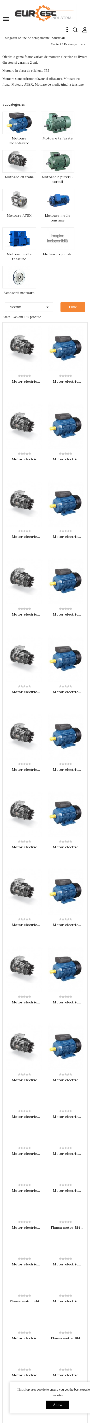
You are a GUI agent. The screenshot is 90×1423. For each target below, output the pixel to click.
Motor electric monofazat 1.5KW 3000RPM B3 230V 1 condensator (65, 806)
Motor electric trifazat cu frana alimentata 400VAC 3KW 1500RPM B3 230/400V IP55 (65, 1142)
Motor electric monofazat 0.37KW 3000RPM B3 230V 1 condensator (65, 536)
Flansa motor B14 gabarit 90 (65, 1216)
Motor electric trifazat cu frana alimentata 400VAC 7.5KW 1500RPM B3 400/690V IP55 (24, 1327)
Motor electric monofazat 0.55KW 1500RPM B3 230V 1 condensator (24, 1142)
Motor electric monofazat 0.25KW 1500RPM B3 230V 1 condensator (65, 1031)
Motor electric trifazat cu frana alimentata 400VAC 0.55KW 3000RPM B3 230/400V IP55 (24, 381)
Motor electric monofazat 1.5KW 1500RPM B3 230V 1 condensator (65, 1290)
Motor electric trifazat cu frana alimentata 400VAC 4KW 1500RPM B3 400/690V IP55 (24, 1216)
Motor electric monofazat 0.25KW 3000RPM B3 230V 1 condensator (65, 459)
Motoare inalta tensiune (19, 256)
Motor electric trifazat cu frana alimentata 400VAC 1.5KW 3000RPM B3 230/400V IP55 (24, 614)
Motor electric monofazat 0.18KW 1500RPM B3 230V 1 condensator (65, 994)
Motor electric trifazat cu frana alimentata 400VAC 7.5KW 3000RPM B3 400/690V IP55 (24, 921)
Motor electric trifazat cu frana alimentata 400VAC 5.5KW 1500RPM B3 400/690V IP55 (65, 1253)
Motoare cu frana (19, 177)
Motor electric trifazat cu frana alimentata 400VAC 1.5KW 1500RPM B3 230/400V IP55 (24, 1068)
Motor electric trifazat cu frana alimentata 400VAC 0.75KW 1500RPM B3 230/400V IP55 (24, 994)
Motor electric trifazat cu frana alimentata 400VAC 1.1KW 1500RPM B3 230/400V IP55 (24, 1031)
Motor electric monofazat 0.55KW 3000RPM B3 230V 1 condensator (65, 614)
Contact (56, 44)
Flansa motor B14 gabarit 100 (24, 1290)
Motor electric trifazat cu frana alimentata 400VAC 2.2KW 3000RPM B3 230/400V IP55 (24, 692)
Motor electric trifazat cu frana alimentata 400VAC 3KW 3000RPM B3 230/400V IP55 (24, 769)
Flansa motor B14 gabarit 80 (24, 1179)
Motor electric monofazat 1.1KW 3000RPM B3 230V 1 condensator (65, 769)
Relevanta (28, 306)
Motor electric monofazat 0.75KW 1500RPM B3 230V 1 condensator (65, 1179)
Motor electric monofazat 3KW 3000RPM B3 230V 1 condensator (65, 921)
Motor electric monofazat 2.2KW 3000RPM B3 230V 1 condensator (65, 884)
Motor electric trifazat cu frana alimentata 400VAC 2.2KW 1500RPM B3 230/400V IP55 (24, 1105)
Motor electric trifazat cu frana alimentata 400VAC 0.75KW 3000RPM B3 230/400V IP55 (24, 459)
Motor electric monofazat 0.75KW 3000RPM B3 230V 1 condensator (65, 692)
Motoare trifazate (57, 138)
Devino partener (74, 44)
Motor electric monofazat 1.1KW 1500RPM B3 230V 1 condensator (24, 1253)
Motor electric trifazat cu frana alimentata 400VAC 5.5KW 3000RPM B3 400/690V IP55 (24, 884)
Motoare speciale (57, 254)
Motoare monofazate (19, 140)
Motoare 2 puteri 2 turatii (57, 179)
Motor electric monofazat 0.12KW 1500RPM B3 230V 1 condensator (65, 958)
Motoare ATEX (19, 215)
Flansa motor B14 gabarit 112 (65, 1327)
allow (57, 1405)
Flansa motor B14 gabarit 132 (65, 1363)
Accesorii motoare (19, 293)
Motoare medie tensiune (58, 217)
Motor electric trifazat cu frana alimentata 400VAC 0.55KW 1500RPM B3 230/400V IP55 (24, 958)
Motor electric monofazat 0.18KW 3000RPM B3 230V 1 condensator (65, 381)
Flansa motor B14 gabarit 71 (65, 1105)
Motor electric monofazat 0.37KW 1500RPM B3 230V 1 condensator (65, 1068)
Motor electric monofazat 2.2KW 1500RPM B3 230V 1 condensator (24, 1363)
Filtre (73, 307)
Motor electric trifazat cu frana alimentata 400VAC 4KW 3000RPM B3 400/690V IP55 (24, 847)
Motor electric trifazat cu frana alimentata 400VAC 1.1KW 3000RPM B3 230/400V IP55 (24, 536)
